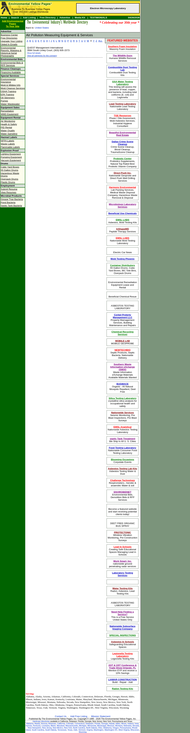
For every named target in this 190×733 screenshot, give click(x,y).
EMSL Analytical (123, 427)
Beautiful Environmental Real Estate (122, 133)
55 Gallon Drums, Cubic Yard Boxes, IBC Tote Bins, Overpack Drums (122, 269)
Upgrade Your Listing (11, 41)
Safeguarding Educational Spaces (122, 644)
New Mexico (58, 728)
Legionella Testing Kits (122, 656)
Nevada (136, 726)
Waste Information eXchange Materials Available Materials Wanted (122, 371)
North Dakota (91, 728)
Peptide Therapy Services (122, 230)
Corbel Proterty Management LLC (122, 316)
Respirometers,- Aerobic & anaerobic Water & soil (122, 483)
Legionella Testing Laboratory (122, 654)
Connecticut (79, 724)
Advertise (64, 17)
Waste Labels (8, 144)
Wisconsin (135, 730)
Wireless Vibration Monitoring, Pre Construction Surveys (122, 536)
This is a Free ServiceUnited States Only (122, 616)
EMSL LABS (122, 220)
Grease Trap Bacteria (12, 199)
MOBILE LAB (122, 341)
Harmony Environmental (122, 187)
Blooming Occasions (122, 459)
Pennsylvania (125, 728)
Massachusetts (72, 726)
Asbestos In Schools (122, 641)
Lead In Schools (122, 546)
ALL (100, 41)
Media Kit (80, 17)
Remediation (7, 111)
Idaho (118, 724)
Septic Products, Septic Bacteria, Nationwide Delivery (122, 354)
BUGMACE (123, 384)
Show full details (34, 53)
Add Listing (29, 17)
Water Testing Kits (122, 588)
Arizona (44, 724)
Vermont (81, 730)
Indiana (130, 724)
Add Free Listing (78, 716)
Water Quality (8, 130)
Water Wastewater (10, 104)
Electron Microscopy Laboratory (108, 8)
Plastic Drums (8, 182)
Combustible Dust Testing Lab (122, 68)
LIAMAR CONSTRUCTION (122, 679)
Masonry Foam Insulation (122, 47)
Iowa (137, 724)
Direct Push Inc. (122, 173)
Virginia (89, 730)
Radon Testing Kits (122, 688)
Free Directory (47, 17)
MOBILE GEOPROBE (122, 342)
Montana (118, 726)
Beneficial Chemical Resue (122, 296)
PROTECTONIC (122, 532)
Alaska (37, 724)
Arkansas (52, 724)
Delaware (89, 724)
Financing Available (11, 72)
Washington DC (110, 730)
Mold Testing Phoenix (123, 259)
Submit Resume (9, 189)
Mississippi (101, 726)
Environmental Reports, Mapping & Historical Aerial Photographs (11, 52)
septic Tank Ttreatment (122, 438)
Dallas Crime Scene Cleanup (122, 143)
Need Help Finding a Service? (122, 613)
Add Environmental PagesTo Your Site (12, 24)
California (61, 724)
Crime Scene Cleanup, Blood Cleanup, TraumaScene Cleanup (123, 146)
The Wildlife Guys (122, 55)
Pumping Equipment (11, 157)
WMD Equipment (9, 114)
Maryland (61, 726)
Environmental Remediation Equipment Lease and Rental (122, 285)
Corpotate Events (122, 460)
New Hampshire (34, 728)
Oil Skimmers (8, 97)
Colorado (70, 724)
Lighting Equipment (11, 154)
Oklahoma (107, 728)
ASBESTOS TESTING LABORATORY (122, 307)
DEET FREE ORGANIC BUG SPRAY (122, 524)
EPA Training (7, 94)
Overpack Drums (9, 179)
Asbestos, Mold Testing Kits (122, 221)
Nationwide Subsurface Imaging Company (122, 627)
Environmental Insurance (8, 80)
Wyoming (82, 732)
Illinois (124, 724)
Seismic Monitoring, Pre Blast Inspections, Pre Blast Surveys (122, 416)
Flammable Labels (10, 147)
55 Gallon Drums (9, 170)
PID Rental (6, 127)
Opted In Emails (9, 44)
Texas (69, 730)
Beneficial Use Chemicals (122, 213)
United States (42, 27)
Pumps (4, 101)
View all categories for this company (42, 56)
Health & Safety (9, 124)
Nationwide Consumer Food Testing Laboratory (122, 450)
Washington (98, 730)
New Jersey (47, 728)
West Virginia (123, 730)
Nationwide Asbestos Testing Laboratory (122, 430)
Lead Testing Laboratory (122, 104)
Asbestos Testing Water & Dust (122, 471)
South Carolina (38, 730)
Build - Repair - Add (122, 680)
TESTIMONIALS (98, 17)
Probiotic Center (122, 158)
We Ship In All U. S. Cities (122, 440)
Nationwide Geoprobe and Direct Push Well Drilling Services (122, 177)
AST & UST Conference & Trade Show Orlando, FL (122, 666)
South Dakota (51, 730)
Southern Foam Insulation (122, 46)
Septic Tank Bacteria (11, 205)
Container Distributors (122, 265)
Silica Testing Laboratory (122, 398)
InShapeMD (122, 229)
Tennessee (62, 730)
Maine (53, 726)
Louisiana (46, 726)
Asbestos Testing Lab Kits (122, 468)
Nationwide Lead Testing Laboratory (122, 106)
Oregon (116, 728)
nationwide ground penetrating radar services (122, 564)
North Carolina (79, 728)
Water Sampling (9, 133)
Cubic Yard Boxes (10, 167)
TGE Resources (122, 115)
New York (68, 728)
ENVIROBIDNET (122, 492)
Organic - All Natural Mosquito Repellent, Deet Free (122, 388)
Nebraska (128, 726)
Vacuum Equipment (11, 160)
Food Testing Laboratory (122, 447)
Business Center (9, 35)
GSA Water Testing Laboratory (122, 83)
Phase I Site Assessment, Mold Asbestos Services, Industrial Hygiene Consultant (122, 120)
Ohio (100, 728)
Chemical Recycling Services (122, 333)
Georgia (104, 724)
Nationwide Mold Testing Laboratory (122, 241)
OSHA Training (8, 91)
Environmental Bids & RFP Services (12, 64)
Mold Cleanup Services (13, 88)
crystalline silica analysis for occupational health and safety (122, 402)
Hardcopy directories (41, 721)
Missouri (110, 726)
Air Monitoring (8, 121)
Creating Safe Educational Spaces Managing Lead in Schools (122, 550)
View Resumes (8, 192)
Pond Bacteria (8, 202)
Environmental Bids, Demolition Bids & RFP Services (122, 496)
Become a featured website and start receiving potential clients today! (122, 512)
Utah (75, 730)
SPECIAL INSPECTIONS (122, 635)
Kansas (29, 726)
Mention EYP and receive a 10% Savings (122, 669)
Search (15, 17)
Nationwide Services (122, 412)
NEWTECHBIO (122, 350)
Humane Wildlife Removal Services (122, 58)
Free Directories (9, 38)
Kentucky (36, 726)
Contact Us (60, 716)
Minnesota (91, 726)
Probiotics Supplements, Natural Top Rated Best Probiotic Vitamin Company (122, 162)
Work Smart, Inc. (122, 561)
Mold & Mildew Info (11, 85)
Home (4, 17)
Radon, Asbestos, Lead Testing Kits (122, 591)
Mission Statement (100, 716)
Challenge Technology (122, 480)
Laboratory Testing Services (122, 574)
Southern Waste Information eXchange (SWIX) (122, 367)
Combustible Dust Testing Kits (122, 71)
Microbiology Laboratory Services (122, 205)
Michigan (83, 726)
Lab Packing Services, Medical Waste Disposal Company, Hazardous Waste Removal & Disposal (122, 192)
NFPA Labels (7, 140)
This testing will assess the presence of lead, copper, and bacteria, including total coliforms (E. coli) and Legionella (122, 89)
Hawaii (111, 724)
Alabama (29, 724)
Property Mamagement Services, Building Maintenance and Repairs (122, 320)
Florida (97, 724)
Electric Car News (122, 252)
